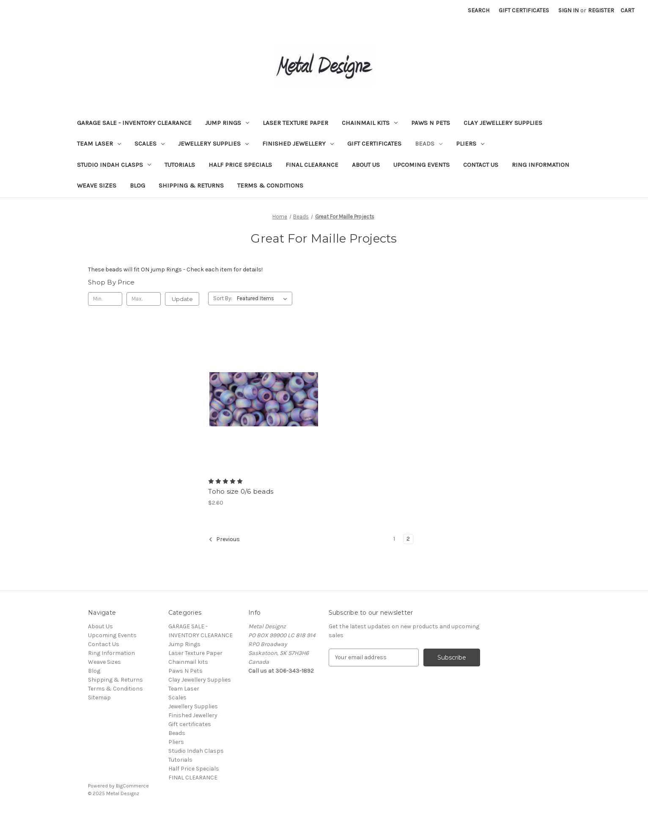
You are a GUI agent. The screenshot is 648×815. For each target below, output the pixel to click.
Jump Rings (227, 123)
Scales (150, 143)
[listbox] (264, 298)
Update (182, 299)
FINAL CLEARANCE (312, 165)
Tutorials (180, 165)
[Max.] (143, 299)
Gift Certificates (524, 10)
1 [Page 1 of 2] (394, 538)
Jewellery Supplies (213, 143)
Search (478, 10)
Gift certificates (374, 143)
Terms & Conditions (270, 185)
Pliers (470, 143)
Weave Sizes (96, 185)
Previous (224, 539)
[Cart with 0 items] (627, 10)
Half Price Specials (240, 165)
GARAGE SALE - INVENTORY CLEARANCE (134, 123)
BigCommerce (132, 786)
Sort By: (222, 298)
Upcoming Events (421, 165)
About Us (366, 165)
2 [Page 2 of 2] (408, 538)
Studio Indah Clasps (114, 165)
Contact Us (480, 165)
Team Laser (99, 143)
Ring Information (540, 165)
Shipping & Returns (191, 185)
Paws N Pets (430, 123)
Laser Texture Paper (295, 123)
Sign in (568, 10)
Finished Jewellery (298, 143)
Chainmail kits (370, 123)
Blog (137, 185)
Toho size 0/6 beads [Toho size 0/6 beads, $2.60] (240, 491)
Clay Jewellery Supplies (503, 123)
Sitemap (99, 697)
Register (601, 10)
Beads (428, 143)
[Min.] (105, 299)
